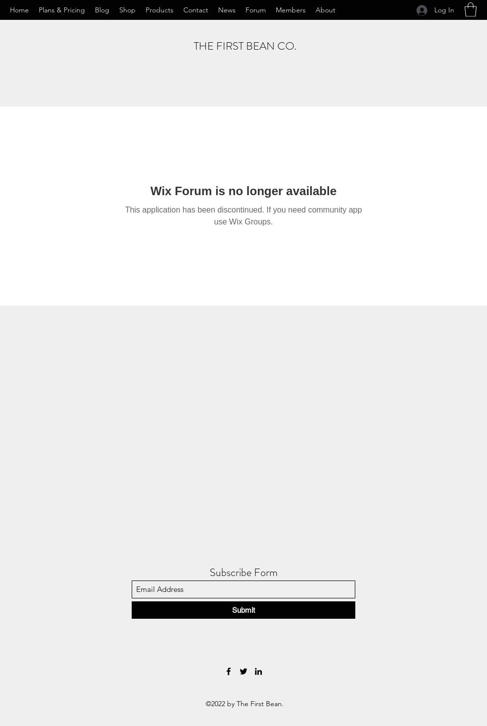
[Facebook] (229, 671)
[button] (471, 9)
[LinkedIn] (258, 671)
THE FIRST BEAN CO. (245, 46)
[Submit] (243, 610)
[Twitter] (243, 671)
